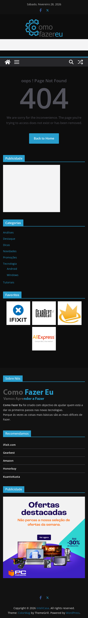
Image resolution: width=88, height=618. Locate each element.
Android (12, 269)
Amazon (8, 460)
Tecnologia (10, 263)
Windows (12, 275)
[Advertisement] (31, 188)
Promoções (10, 257)
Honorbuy (9, 468)
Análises (8, 232)
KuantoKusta (11, 476)
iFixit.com (9, 445)
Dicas (6, 245)
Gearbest (9, 452)
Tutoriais (8, 282)
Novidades (10, 251)
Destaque (9, 238)
